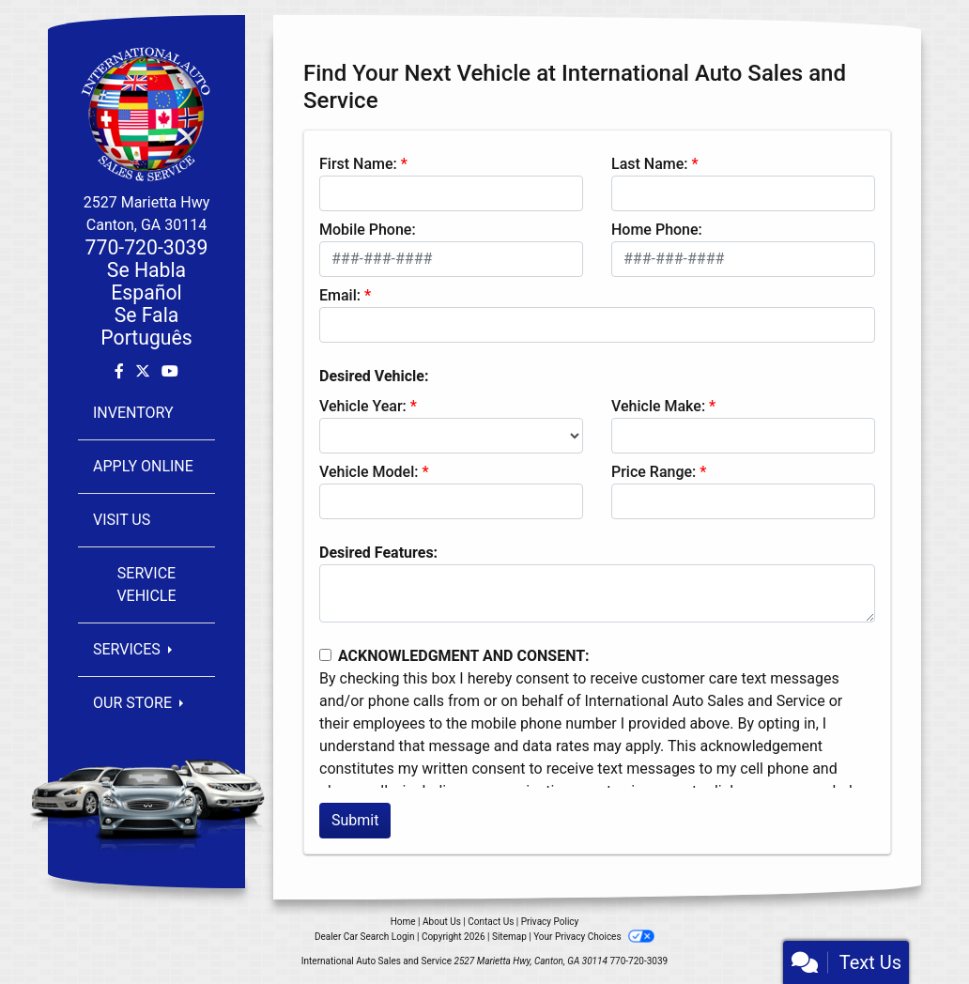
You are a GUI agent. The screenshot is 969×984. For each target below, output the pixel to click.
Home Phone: (656, 229)
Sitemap (509, 936)
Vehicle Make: (658, 406)
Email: (340, 295)
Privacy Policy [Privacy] (550, 921)
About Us (442, 921)
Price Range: (653, 472)
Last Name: (649, 164)
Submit (354, 820)
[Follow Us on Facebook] (121, 371)
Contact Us (491, 921)
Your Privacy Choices (593, 936)
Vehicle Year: (363, 406)
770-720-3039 (146, 247)
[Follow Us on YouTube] (170, 371)
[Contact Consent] (325, 655)
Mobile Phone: (367, 229)
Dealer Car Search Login (365, 936)
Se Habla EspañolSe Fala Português (146, 303)
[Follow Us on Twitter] (144, 371)
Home (403, 921)
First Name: (358, 164)
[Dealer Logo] (146, 113)
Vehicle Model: (368, 472)
